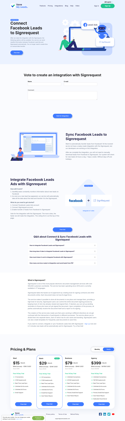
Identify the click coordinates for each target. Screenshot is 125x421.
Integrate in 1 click (88, 210)
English (108, 2)
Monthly (97, 349)
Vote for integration (62, 116)
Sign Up (107, 6)
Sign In (96, 6)
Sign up (87, 324)
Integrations (59, 6)
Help (71, 6)
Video (77, 6)
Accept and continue (38, 418)
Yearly (109, 349)
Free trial (16, 52)
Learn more (19, 419)
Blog (66, 6)
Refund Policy (74, 414)
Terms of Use (62, 414)
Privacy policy (50, 414)
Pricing (50, 6)
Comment (31, 90)
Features (43, 6)
